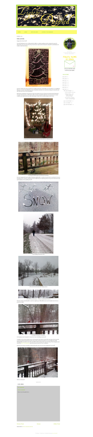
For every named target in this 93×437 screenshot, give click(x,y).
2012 (65, 89)
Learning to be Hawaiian (47, 32)
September (68, 104)
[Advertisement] (68, 126)
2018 (65, 78)
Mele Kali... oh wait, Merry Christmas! (69, 95)
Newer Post (20, 424)
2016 (65, 82)
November (68, 101)
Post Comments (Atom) (28, 426)
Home (19, 32)
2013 (65, 87)
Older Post (57, 424)
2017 (65, 80)
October (68, 102)
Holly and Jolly (70, 92)
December (68, 90)
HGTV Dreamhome (25, 343)
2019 (65, 76)
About (25, 32)
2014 (65, 85)
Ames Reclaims (34, 32)
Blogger (55, 433)
